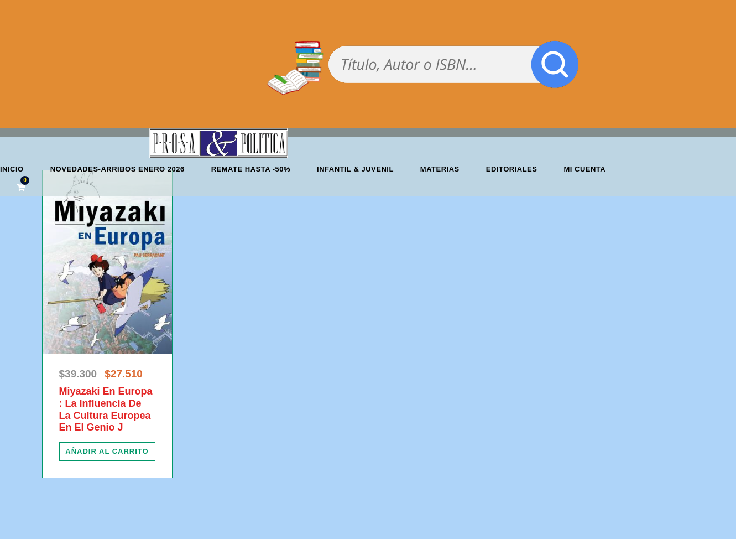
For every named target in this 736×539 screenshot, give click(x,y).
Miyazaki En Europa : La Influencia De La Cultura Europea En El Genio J (106, 409)
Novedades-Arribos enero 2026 (117, 169)
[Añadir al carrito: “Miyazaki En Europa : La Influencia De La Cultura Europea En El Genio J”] (107, 451)
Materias (440, 169)
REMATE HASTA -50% (250, 169)
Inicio (12, 169)
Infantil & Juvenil (355, 169)
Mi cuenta (584, 169)
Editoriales (511, 169)
